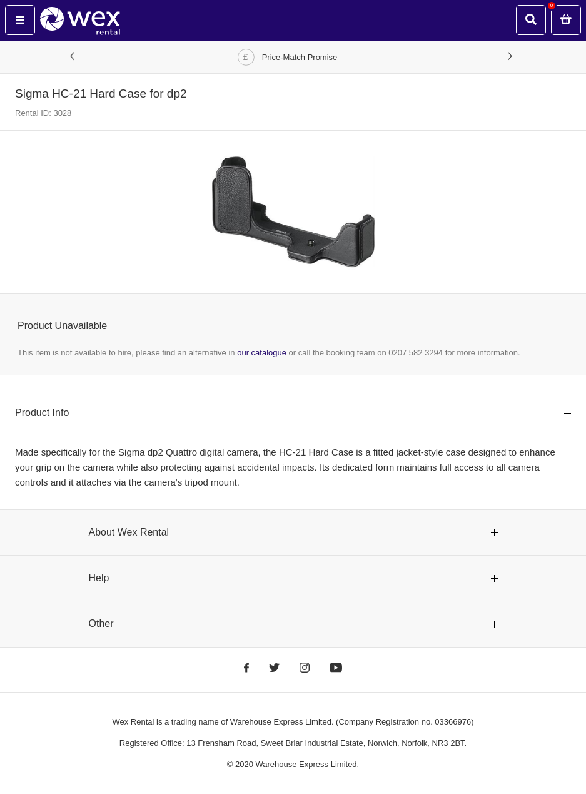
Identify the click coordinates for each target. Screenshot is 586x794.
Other (101, 623)
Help (99, 578)
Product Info (42, 412)
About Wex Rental (129, 532)
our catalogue (261, 352)
